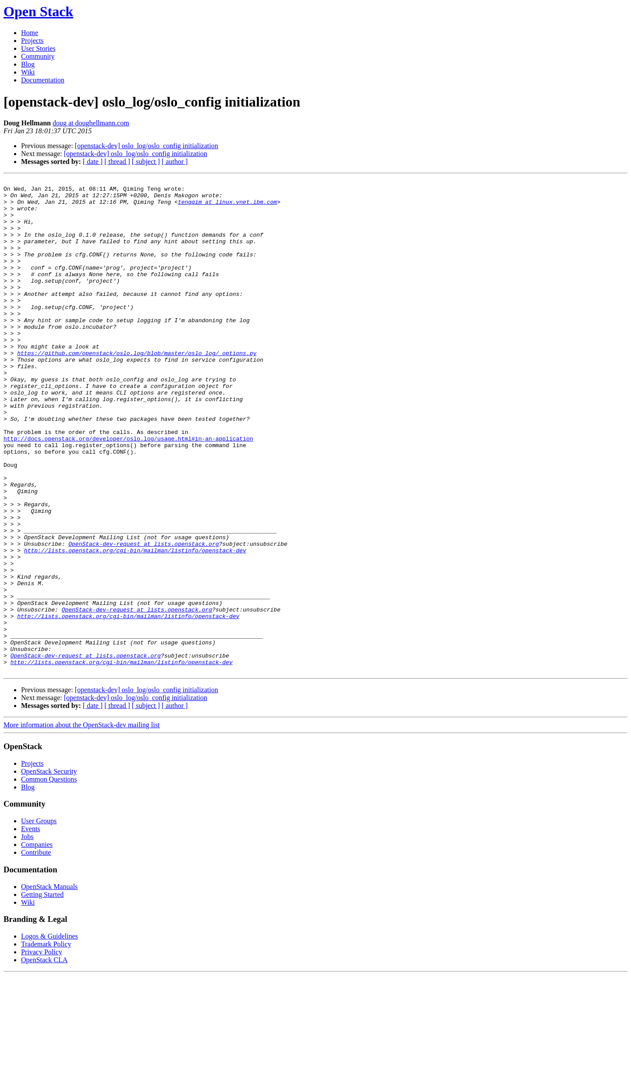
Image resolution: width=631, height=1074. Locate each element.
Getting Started (42, 993)
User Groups (39, 919)
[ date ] (93, 161)
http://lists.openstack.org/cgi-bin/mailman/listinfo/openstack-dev (135, 625)
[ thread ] (117, 161)
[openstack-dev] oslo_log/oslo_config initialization (146, 145)
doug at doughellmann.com (91, 123)
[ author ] (175, 161)
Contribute (36, 951)
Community (37, 56)
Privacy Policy (41, 1050)
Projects (32, 40)
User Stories (38, 48)
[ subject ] (146, 161)
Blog (28, 64)
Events (30, 927)
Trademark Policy (46, 1042)
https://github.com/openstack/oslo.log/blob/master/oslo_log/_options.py (136, 388)
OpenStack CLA (44, 1058)
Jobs (27, 935)
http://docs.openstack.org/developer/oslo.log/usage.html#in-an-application (128, 491)
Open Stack (38, 11)
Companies (37, 943)
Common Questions (49, 878)
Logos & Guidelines (49, 1034)
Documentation (42, 80)
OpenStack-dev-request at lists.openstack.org (143, 617)
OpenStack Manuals (49, 985)
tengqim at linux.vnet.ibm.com (227, 207)
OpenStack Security (49, 870)
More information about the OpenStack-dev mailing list (82, 823)
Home (29, 32)
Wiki (28, 72)
